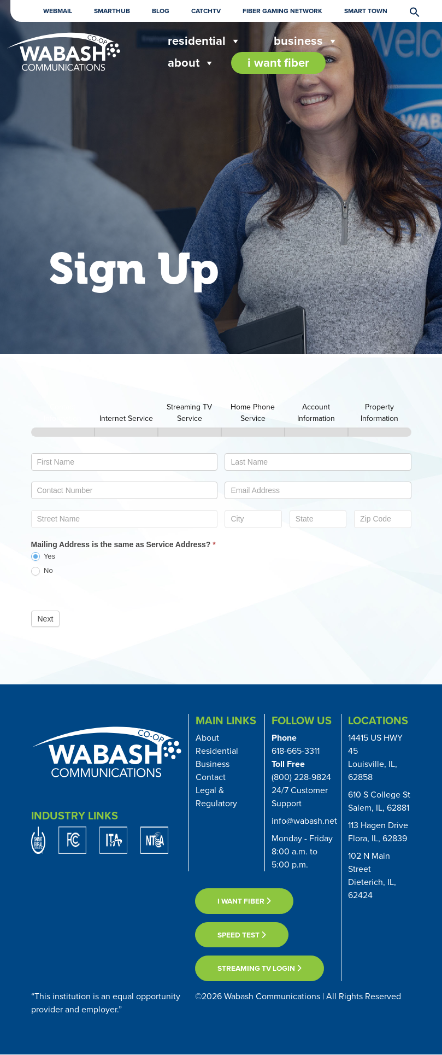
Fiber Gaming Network (282, 11)
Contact (211, 777)
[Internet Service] (126, 432)
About (207, 737)
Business (306, 41)
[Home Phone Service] (253, 432)
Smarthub (112, 11)
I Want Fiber (278, 63)
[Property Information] (379, 432)
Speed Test (241, 934)
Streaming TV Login (259, 968)
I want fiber (244, 900)
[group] (221, 417)
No (42, 571)
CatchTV (206, 11)
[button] (409, 11)
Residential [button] (204, 41)
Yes (43, 556)
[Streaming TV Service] (189, 432)
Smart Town (365, 11)
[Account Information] (316, 432)
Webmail (57, 11)
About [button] (191, 63)
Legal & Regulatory (216, 797)
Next (46, 618)
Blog (160, 11)
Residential (217, 751)
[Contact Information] (63, 432)
